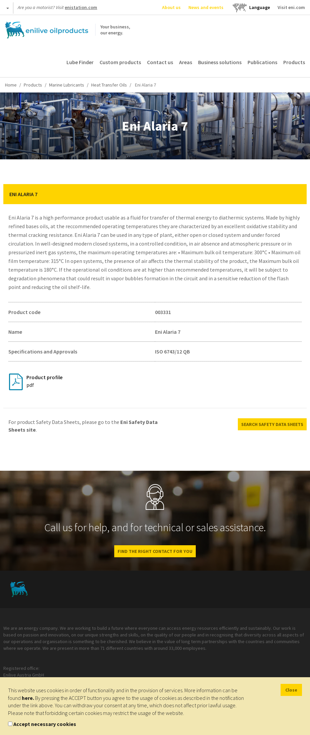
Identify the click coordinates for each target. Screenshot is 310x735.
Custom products (120, 62)
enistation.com (81, 7)
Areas (185, 62)
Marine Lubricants (66, 85)
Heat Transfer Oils (109, 85)
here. (28, 698)
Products (294, 62)
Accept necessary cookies (44, 724)
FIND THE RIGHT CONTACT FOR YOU (155, 551)
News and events (205, 7)
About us (171, 7)
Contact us (160, 62)
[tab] (155, 194)
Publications (262, 62)
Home (11, 85)
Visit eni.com (291, 7)
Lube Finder (80, 62)
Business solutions (220, 62)
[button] (297, 194)
